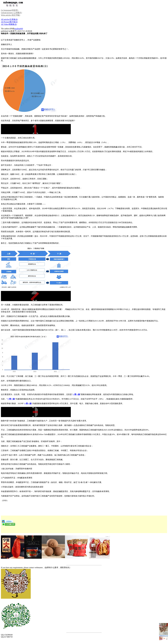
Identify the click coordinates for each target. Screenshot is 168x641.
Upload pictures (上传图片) (11, 13)
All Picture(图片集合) (9, 22)
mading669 (19, 29)
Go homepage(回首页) (9, 10)
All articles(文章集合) (9, 19)
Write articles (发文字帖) (10, 15)
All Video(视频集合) (9, 24)
